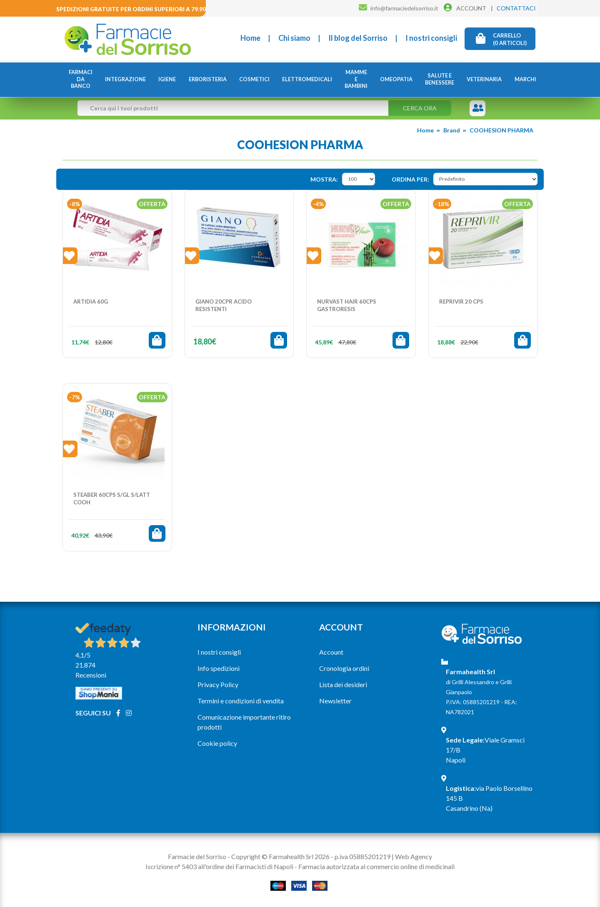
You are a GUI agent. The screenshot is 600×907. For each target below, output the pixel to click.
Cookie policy (217, 743)
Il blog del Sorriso (358, 37)
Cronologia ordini (344, 668)
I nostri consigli (431, 37)
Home (250, 37)
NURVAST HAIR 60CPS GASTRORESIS (346, 305)
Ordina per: (410, 179)
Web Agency (413, 856)
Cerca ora (420, 107)
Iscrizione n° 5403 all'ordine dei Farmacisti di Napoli (219, 866)
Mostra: (324, 179)
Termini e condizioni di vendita (241, 701)
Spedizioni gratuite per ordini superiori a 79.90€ (132, 9)
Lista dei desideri (343, 684)
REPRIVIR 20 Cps (461, 301)
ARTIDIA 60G (90, 301)
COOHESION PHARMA (501, 129)
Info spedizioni (219, 668)
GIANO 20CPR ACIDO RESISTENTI (223, 305)
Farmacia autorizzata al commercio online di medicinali (376, 866)
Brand (451, 129)
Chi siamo (294, 37)
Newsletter (335, 701)
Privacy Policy (218, 684)
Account (331, 652)
